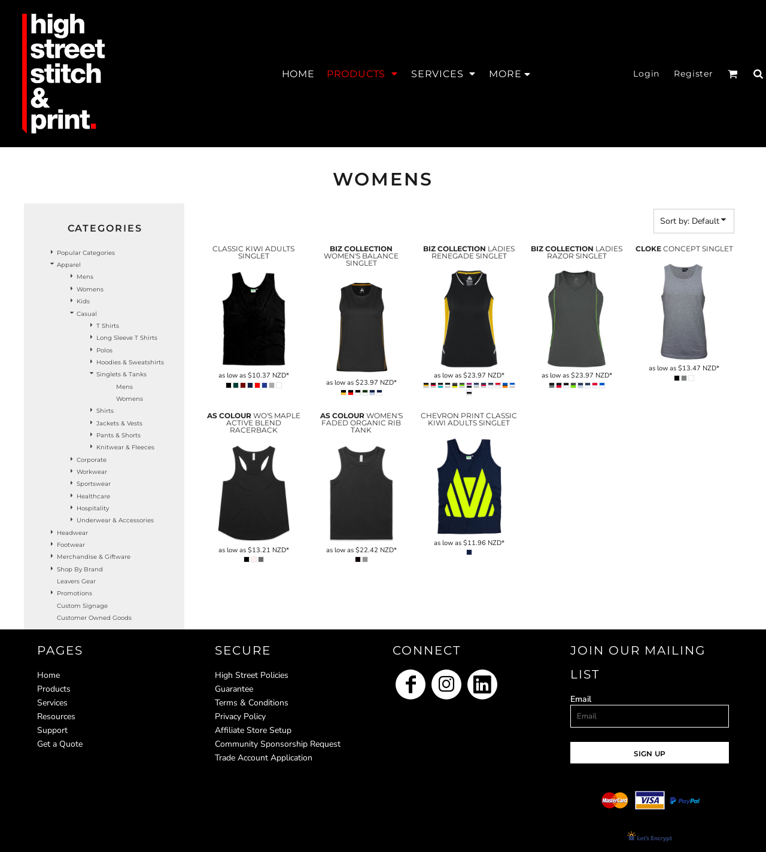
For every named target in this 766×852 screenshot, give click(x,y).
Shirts (105, 411)
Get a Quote (60, 744)
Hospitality (93, 508)
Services (52, 702)
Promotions (74, 593)
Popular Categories (86, 253)
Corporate (92, 460)
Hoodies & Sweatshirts (130, 362)
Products (54, 689)
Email (580, 699)
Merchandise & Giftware (93, 557)
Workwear (92, 472)
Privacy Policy (240, 716)
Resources (56, 716)
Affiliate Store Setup (253, 730)
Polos (104, 350)
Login (646, 73)
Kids (83, 301)
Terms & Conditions (251, 702)
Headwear (72, 533)
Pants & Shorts (118, 435)
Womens (90, 289)
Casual (87, 314)
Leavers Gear (76, 581)
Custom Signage (82, 606)
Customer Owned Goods (94, 618)
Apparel (69, 265)
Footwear (71, 545)
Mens (85, 277)
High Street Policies (251, 675)
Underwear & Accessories (115, 520)
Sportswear (94, 484)
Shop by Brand (80, 569)
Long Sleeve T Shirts (126, 338)
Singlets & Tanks (121, 374)
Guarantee (234, 689)
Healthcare (93, 496)
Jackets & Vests (119, 423)
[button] (363, 74)
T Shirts (107, 326)
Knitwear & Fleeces (125, 447)
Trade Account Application (263, 757)
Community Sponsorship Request (278, 744)
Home (48, 675)
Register (693, 73)
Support (52, 730)
